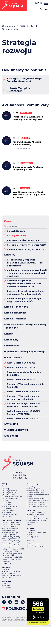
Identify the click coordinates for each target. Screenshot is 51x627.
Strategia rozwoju (10, 29)
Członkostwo (6, 504)
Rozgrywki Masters (33, 543)
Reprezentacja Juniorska (35, 502)
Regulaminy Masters (9, 527)
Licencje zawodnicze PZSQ (36, 514)
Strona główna (8, 26)
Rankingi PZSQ (32, 516)
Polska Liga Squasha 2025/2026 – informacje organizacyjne (38, 519)
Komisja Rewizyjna (9, 492)
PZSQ (22, 26)
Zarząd (33, 26)
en (46, 9)
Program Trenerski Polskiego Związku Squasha (12, 572)
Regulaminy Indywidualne (11, 522)
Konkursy (5, 488)
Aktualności (6, 516)
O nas (4, 583)
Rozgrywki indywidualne (36, 512)
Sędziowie (6, 585)
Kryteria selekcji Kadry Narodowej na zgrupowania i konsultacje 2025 (12, 553)
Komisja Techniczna (9, 490)
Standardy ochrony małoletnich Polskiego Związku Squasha (10, 533)
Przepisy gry (6, 563)
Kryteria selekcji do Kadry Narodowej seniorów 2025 (11, 538)
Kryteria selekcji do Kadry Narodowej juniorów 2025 (11, 542)
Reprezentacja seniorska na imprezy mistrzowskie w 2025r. (38, 499)
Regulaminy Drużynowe (11, 524)
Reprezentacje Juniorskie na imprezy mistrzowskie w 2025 (37, 505)
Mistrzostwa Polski (33, 522)
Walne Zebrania (8, 510)
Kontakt (5, 500)
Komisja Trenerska (8, 494)
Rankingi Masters (33, 545)
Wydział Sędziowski (9, 514)
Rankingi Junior (32, 537)
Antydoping (6, 512)
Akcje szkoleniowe (33, 488)
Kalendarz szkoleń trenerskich (13, 575)
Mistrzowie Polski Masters (36, 547)
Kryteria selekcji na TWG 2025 (12, 557)
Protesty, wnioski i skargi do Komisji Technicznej (12, 497)
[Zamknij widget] (47, 600)
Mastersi (29, 524)
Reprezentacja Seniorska (35, 492)
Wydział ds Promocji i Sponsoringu (10, 507)
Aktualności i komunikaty (36, 490)
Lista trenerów (7, 569)
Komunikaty (6, 502)
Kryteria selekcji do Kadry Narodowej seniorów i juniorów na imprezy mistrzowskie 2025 (13, 547)
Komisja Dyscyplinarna (10, 529)
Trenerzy (30, 486)
